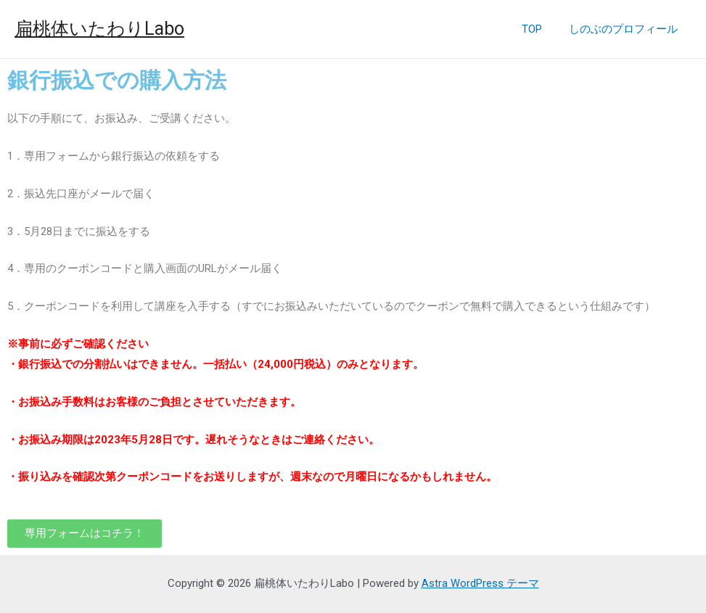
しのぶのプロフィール (626, 29)
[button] (84, 533)
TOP (540, 29)
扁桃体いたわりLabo (99, 28)
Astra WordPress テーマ (480, 583)
